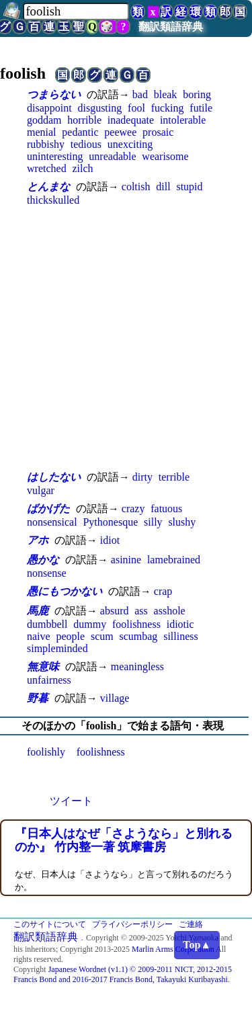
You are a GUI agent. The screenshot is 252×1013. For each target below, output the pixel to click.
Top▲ (197, 944)
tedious (86, 144)
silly (153, 522)
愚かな (43, 559)
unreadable (112, 156)
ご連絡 (191, 924)
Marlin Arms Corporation (173, 949)
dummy (89, 624)
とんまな (48, 186)
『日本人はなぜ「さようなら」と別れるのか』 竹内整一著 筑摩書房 (124, 840)
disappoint (49, 108)
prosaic (157, 132)
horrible (84, 120)
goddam (44, 120)
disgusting (99, 108)
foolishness (136, 624)
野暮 (37, 698)
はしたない (54, 477)
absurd (114, 610)
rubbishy (46, 144)
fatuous (166, 508)
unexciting (130, 144)
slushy (182, 522)
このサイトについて (49, 924)
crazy (133, 508)
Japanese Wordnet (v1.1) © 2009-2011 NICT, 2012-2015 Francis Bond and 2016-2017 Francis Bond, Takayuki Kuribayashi (122, 974)
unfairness (49, 680)
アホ (37, 540)
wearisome (165, 156)
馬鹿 (37, 610)
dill (163, 186)
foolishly (46, 752)
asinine (126, 559)
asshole (169, 610)
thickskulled (53, 200)
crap (163, 591)
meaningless (137, 666)
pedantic (80, 132)
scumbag (138, 636)
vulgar (40, 490)
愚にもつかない (64, 591)
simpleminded (57, 648)
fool (136, 108)
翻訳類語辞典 (170, 26)
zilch (82, 168)
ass (141, 610)
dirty (142, 477)
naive (38, 636)
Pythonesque (110, 522)
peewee (120, 132)
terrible (174, 477)
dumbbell (47, 624)
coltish (136, 186)
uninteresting (55, 156)
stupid (189, 186)
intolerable (183, 120)
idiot (110, 540)
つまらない (54, 94)
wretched (47, 168)
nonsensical (52, 522)
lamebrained (173, 559)
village (115, 698)
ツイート (71, 801)
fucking (167, 108)
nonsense (47, 573)
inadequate (131, 120)
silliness (180, 636)
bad (140, 94)
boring (197, 94)
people (70, 636)
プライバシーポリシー (132, 924)
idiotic (180, 624)
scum (102, 636)
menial (41, 132)
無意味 (43, 666)
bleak (165, 94)
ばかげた (48, 508)
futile (201, 108)
